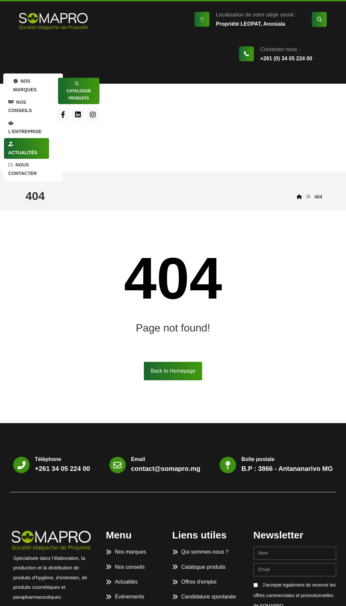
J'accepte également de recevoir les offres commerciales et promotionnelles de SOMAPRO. (294, 523)
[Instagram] (294, 101)
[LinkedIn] (279, 101)
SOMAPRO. (64, 594)
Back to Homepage (172, 299)
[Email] (117, 393)
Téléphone (48, 387)
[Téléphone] (21, 393)
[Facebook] (264, 101)
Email (138, 387)
